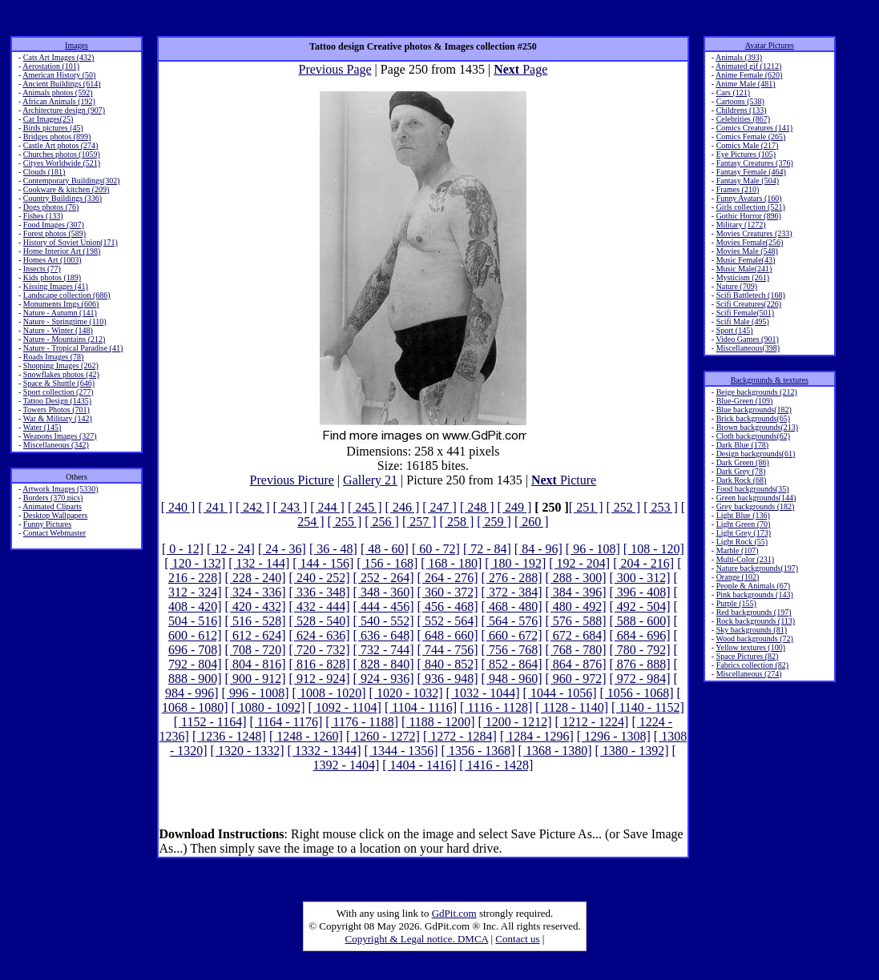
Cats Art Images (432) (59, 57)
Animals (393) (739, 57)
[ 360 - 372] (447, 592)
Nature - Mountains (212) (64, 339)
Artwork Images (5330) (60, 488)
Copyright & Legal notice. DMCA (417, 939)
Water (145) (42, 427)
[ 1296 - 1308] (614, 736)
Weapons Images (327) (60, 436)
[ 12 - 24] (231, 549)
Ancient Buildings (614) (61, 83)
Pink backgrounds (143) (754, 594)
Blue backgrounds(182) (754, 409)
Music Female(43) (746, 259)
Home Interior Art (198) (61, 251)
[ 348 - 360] (383, 592)
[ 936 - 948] (447, 678)
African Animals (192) (58, 101)
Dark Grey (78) (741, 471)
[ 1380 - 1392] (632, 750)
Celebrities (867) (743, 118)
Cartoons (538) (740, 101)
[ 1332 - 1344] (324, 750)
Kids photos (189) (52, 277)
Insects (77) (42, 268)
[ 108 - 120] (653, 549)
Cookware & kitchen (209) (66, 189)
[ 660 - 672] (512, 635)
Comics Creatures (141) (754, 127)
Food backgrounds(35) (752, 488)
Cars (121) (733, 92)
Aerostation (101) (50, 66)
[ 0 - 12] (183, 549)
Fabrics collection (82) (752, 665)
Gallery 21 (370, 480)
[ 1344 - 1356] (401, 750)
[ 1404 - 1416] (419, 765)
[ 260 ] (531, 521)
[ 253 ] (660, 507)
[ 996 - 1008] (255, 693)
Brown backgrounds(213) (757, 427)
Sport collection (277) (58, 392)
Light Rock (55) (742, 541)
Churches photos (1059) (61, 154)
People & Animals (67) (753, 585)
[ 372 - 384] (512, 592)
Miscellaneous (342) (56, 444)
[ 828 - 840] (383, 664)
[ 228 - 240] (255, 577)
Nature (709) (736, 286)
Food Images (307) (53, 224)
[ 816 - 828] (319, 664)
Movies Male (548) (747, 251)
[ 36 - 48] (333, 549)
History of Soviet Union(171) (70, 242)
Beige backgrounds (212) (756, 392)
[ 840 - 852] (447, 664)
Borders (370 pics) (53, 497)
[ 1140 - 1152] (647, 707)
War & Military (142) (57, 418)
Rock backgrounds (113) (756, 621)
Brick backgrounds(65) (753, 418)
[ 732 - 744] (383, 650)
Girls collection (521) (750, 207)
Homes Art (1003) (52, 259)
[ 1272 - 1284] (460, 736)
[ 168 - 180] (451, 563)
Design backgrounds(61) (756, 453)
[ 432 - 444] (319, 606)
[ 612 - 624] (255, 635)
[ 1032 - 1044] (483, 693)
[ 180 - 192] (515, 563)
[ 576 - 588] (576, 621)
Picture (563, 480)
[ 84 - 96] (538, 549)
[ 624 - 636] (319, 635)
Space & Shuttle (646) (59, 383)
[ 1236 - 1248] (229, 736)
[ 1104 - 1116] (421, 707)
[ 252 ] (624, 507)
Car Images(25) (48, 118)
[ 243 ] (290, 507)
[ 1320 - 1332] (247, 750)
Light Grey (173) (743, 532)
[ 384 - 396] (576, 592)
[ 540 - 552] (383, 621)
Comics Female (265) (751, 136)
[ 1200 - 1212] (514, 722)
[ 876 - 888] (640, 664)
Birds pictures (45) (53, 127)
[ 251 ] (586, 507)
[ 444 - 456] (383, 606)
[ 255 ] (345, 521)
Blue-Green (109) (744, 400)
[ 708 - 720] (255, 650)
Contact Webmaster (54, 532)
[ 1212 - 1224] (591, 722)
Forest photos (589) (54, 233)
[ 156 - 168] (387, 563)
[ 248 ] (477, 507)
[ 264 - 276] (447, 577)
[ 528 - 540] (319, 621)
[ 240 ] (178, 507)
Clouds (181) (44, 171)
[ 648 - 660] (447, 635)
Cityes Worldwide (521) (61, 163)
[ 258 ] (457, 521)
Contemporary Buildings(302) (71, 180)
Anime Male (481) (745, 83)
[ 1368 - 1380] (555, 750)
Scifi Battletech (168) (750, 295)
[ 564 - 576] (512, 621)
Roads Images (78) (53, 356)
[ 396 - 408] (640, 592)
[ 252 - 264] (383, 577)
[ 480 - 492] (576, 606)
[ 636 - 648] (383, 635)
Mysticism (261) (742, 277)
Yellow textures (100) (750, 647)
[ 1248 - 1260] (306, 736)
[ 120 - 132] (194, 563)
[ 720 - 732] (319, 650)
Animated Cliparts (52, 506)
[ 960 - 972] (576, 678)
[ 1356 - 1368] (478, 750)
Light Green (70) (743, 524)
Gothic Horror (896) (748, 215)
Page (520, 69)
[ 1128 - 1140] (571, 707)
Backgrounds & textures (769, 380)
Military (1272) (741, 224)
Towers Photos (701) (56, 409)
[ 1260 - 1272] (383, 736)
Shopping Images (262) (61, 365)
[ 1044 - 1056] (560, 693)
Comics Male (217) (747, 145)
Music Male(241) (744, 268)
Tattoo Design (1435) (57, 400)
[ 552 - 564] (447, 621)
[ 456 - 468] (447, 606)
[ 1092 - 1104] (344, 707)
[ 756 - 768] (512, 650)
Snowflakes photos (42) (61, 374)
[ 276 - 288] (512, 577)
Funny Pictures (47, 524)
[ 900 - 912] (255, 678)
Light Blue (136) (743, 515)
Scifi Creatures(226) (748, 303)
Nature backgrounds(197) (757, 568)
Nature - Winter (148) (58, 330)
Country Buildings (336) (62, 198)
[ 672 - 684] (576, 635)
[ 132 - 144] (258, 563)
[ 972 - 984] (640, 678)
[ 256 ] (382, 521)
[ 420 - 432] (255, 606)
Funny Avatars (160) (749, 198)
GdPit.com (454, 913)
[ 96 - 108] (593, 549)
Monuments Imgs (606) (61, 303)
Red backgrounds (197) (754, 612)
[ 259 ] (494, 521)
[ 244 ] (327, 507)
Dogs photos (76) (51, 207)
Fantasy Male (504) (747, 180)
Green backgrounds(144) (756, 497)
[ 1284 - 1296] (537, 736)
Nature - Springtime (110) (65, 321)
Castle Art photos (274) (61, 145)
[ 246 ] (402, 507)
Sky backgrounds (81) (751, 629)
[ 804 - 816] (255, 664)
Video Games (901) (747, 339)
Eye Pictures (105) (746, 154)
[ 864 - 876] (576, 664)
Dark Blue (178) (742, 444)
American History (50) (58, 74)
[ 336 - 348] (319, 592)
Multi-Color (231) (745, 559)
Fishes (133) (43, 215)
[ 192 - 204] (579, 563)
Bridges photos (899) (57, 136)
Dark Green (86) (742, 462)
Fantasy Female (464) (751, 171)
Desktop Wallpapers (55, 515)
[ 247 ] (439, 507)
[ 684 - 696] (640, 635)
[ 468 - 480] (512, 606)
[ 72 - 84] (487, 549)
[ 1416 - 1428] (496, 765)
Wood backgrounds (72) (754, 638)
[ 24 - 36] (282, 549)
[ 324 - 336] (255, 592)
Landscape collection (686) (67, 295)
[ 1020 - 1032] (406, 693)
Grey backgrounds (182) (755, 506)
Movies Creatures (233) (754, 233)
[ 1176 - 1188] (361, 722)
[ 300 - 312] (640, 577)
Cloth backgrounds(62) (753, 436)
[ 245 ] (365, 507)
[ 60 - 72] (436, 549)
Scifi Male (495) (742, 321)
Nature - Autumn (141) (60, 312)
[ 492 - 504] (640, 606)
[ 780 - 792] (640, 650)
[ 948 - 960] (512, 678)
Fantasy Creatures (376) (754, 163)
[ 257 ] (419, 521)
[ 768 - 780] (576, 650)
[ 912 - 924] (319, 678)
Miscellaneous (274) (749, 673)
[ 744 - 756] (447, 650)
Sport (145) (734, 330)
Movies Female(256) (750, 242)
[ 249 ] (515, 507)
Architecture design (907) (63, 110)
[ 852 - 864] (512, 664)
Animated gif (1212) (748, 66)
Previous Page (334, 69)
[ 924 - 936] (383, 678)
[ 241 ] (215, 507)
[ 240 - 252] (319, 577)
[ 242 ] (253, 507)
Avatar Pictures (769, 45)
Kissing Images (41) (55, 286)
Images (76, 45)
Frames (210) (738, 189)
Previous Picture (292, 480)
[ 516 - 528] (255, 621)
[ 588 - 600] (640, 621)
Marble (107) (737, 550)
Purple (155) (736, 603)
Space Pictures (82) (747, 656)
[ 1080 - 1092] (268, 707)
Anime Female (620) (749, 74)
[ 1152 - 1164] (210, 722)
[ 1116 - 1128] (496, 707)
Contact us (517, 939)
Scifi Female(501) (745, 312)
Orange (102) (738, 576)
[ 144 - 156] (322, 563)
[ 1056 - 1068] (637, 693)
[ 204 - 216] (643, 563)
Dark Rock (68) (741, 480)
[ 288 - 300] (576, 577)
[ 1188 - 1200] (437, 722)
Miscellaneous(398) (748, 347)
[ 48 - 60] (385, 549)
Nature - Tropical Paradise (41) (73, 347)
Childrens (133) (741, 110)
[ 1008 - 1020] (329, 693)
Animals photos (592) (57, 92)
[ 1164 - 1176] (285, 722)
